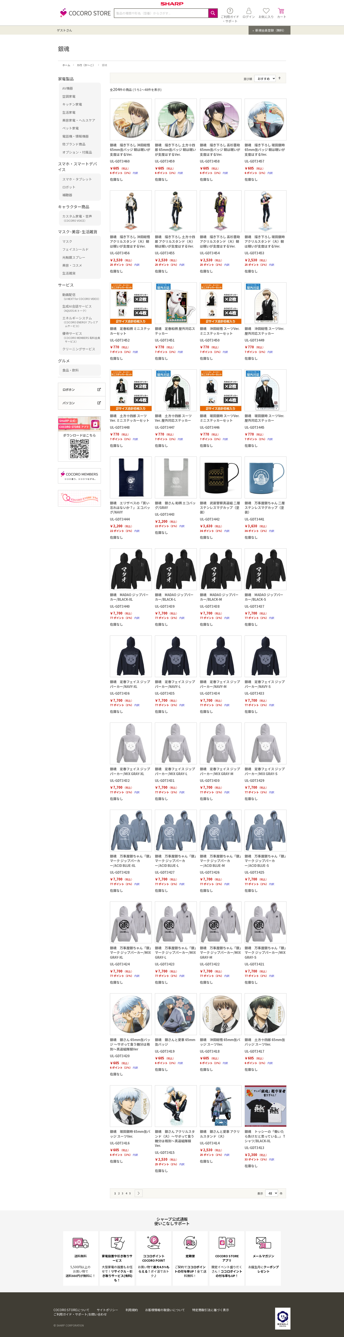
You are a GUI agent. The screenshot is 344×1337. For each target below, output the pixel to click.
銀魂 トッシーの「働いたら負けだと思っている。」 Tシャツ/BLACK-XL (265, 1136)
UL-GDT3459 (165, 161)
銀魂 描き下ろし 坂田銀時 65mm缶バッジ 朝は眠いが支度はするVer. (265, 150)
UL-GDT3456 (120, 253)
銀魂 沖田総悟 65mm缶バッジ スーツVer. (220, 1042)
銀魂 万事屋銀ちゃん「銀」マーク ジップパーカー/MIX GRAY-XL (130, 953)
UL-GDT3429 (254, 780)
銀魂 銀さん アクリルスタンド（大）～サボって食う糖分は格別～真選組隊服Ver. (175, 1138)
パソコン (69, 403)
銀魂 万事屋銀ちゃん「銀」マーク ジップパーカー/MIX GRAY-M (220, 953)
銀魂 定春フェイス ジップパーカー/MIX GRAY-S (265, 771)
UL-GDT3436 (120, 693)
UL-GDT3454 (210, 253)
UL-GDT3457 (254, 161)
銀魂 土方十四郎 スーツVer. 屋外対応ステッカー (173, 418)
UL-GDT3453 (254, 253)
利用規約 (131, 1310)
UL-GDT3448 (120, 427)
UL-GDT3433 (254, 693)
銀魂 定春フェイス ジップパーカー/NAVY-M (220, 684)
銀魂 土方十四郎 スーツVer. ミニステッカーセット (129, 418)
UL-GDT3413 (254, 1147)
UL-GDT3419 (165, 1051)
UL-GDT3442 (210, 519)
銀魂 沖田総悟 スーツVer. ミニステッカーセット (219, 330)
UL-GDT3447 (165, 427)
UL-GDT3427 (165, 872)
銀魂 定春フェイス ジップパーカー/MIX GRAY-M (220, 771)
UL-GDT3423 (165, 964)
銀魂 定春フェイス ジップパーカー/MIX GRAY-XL (130, 771)
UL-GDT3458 (210, 161)
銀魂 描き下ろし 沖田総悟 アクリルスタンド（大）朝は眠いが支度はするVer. (130, 241)
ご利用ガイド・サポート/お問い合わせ (80, 1314)
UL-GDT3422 (210, 964)
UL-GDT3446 (210, 427)
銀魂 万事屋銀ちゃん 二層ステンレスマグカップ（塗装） (265, 508)
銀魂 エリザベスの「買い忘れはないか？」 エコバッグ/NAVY (130, 508)
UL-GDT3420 (120, 1056)
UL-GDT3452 (120, 340)
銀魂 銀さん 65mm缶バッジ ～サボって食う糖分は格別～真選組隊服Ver (130, 1044)
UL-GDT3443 (165, 514)
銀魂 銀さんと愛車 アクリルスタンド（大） (220, 1133)
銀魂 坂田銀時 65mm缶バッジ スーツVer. (130, 1133)
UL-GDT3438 (210, 606)
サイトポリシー (107, 1310)
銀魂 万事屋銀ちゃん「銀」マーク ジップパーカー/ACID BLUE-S (265, 861)
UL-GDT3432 (120, 780)
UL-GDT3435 (165, 693)
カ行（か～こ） (86, 65)
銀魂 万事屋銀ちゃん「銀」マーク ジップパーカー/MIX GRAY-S (265, 953)
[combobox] (166, 13)
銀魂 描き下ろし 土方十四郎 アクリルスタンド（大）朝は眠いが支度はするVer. (175, 241)
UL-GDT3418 (210, 1051)
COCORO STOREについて (72, 1310)
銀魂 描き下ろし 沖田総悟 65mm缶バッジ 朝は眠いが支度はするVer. (130, 150)
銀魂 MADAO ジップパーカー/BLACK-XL (129, 597)
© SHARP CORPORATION (69, 1325)
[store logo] (84, 15)
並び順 (248, 79)
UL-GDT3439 (165, 606)
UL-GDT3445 (254, 427)
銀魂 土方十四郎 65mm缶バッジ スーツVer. (265, 1042)
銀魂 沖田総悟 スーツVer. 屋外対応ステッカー (264, 330)
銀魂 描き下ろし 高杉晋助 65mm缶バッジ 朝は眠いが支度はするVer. (220, 150)
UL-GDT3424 (120, 964)
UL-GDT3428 (120, 872)
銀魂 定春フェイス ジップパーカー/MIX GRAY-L (175, 771)
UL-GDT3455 (165, 253)
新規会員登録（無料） (270, 30)
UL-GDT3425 (254, 872)
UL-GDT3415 (165, 1152)
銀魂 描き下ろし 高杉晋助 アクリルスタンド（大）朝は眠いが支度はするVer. (220, 241)
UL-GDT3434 (210, 693)
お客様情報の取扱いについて (165, 1310)
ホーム (66, 65)
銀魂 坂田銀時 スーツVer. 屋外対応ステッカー (264, 418)
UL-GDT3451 (165, 340)
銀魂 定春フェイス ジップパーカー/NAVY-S (265, 684)
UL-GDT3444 (120, 519)
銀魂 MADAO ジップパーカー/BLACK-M (219, 597)
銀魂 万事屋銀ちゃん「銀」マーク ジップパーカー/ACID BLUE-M (220, 861)
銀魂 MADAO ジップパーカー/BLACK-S (264, 597)
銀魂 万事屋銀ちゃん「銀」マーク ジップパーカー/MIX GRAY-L (175, 953)
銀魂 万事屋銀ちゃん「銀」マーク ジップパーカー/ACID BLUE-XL (130, 861)
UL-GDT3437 (254, 606)
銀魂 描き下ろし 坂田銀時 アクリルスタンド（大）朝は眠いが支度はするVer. (265, 241)
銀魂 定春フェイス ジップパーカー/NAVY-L (175, 684)
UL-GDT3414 (210, 1143)
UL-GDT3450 (210, 340)
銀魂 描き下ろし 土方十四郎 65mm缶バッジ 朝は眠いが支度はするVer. (175, 150)
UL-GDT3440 (120, 606)
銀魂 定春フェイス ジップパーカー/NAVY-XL (130, 684)
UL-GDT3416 (120, 1143)
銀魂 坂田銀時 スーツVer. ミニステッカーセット (219, 418)
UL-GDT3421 (254, 964)
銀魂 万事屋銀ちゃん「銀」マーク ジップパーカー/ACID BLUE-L (175, 861)
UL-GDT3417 (254, 1051)
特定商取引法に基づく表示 (210, 1310)
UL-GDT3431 (165, 780)
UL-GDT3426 (210, 872)
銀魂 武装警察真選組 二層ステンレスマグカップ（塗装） (220, 508)
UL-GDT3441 (254, 519)
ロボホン (69, 389)
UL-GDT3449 (254, 340)
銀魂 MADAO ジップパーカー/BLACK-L (174, 597)
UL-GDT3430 (210, 780)
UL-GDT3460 (120, 161)
